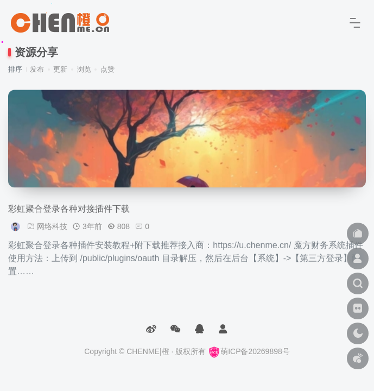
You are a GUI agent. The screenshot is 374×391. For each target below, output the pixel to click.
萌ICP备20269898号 (249, 351)
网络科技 (52, 232)
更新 (60, 69)
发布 (37, 69)
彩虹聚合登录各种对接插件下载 (69, 214)
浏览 (84, 69)
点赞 (107, 69)
